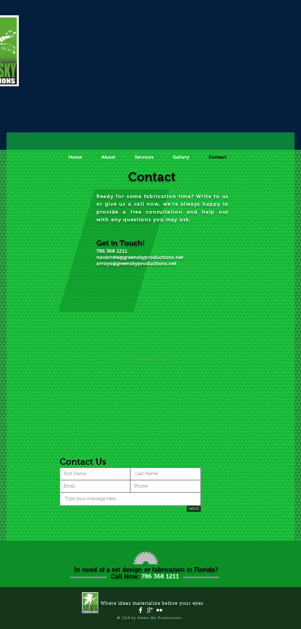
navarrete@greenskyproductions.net (139, 257)
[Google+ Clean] (150, 610)
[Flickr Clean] (159, 610)
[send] (194, 509)
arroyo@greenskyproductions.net (136, 263)
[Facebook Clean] (140, 610)
